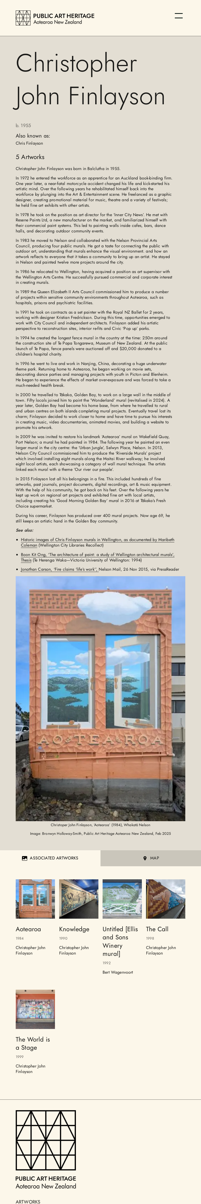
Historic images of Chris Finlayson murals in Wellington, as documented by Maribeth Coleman (97, 542)
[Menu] (178, 15)
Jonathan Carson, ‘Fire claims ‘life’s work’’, (60, 569)
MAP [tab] (150, 858)
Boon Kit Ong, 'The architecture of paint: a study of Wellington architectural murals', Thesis (98, 557)
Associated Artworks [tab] (50, 858)
